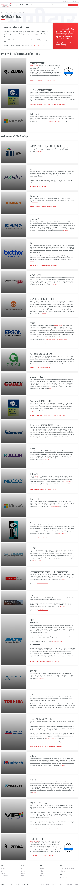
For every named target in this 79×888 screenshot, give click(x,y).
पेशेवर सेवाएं (23, 873)
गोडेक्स (50, 388)
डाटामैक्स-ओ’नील (45, 313)
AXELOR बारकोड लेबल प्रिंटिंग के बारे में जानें (37, 186)
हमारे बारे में (42, 868)
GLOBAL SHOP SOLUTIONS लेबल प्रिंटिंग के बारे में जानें (40, 367)
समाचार (41, 873)
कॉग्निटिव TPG (53, 284)
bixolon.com (35, 202)
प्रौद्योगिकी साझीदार (63, 871)
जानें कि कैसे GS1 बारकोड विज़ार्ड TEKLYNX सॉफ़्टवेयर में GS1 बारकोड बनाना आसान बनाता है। (47, 104)
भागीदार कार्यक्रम (13, 12)
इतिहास (41, 870)
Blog (47, 884)
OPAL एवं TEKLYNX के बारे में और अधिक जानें (38, 538)
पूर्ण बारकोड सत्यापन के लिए (65, 742)
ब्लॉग (31, 5)
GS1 (33, 101)
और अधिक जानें (38, 151)
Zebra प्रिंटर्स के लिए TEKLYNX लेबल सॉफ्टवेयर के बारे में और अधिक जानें (42, 80)
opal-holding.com (62, 533)
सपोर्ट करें (21, 5)
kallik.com (47, 459)
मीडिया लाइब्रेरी (23, 871)
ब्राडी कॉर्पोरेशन (65, 230)
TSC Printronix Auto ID (50, 738)
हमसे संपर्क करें (73, 5)
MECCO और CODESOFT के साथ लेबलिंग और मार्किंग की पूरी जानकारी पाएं (43, 489)
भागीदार (73, 1)
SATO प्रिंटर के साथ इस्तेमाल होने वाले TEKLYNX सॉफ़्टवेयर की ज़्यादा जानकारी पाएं (44, 661)
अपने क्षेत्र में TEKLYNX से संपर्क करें (38, 45)
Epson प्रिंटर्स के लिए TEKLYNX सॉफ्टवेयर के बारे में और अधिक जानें (42, 344)
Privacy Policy (68, 884)
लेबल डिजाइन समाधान (4, 870)
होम (1, 12)
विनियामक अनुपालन (4, 875)
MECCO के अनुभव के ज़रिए (68, 481)
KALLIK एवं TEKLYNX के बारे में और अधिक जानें (38, 464)
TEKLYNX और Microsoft (54, 121)
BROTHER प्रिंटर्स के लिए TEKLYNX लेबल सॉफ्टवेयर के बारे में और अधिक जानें (43, 265)
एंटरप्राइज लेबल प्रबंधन (4, 871)
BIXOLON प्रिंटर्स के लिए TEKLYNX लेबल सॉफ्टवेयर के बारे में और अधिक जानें (43, 206)
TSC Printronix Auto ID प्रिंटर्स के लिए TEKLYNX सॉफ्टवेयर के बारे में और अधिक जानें (46, 746)
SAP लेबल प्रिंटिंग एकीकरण (43, 610)
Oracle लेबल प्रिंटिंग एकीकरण (42, 583)
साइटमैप (61, 884)
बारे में (26, 5)
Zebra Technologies (34, 65)
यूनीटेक (63, 765)
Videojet (34, 792)
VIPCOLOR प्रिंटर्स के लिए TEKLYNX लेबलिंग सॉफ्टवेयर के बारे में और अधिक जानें (44, 829)
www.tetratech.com (41, 678)
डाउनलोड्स (22, 875)
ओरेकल (63, 579)
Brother (32, 261)
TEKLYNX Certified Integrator (67, 868)
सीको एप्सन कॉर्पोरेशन (58, 325)
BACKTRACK (3, 873)
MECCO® (36, 476)
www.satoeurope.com (57, 641)
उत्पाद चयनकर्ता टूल (4, 877)
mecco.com (53, 485)
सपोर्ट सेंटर (22, 868)
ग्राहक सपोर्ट (23, 870)
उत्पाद (15, 5)
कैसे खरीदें (2, 868)
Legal (76, 884)
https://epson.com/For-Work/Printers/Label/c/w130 (57, 339)
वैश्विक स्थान (42, 875)
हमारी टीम (41, 871)
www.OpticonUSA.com (37, 560)
